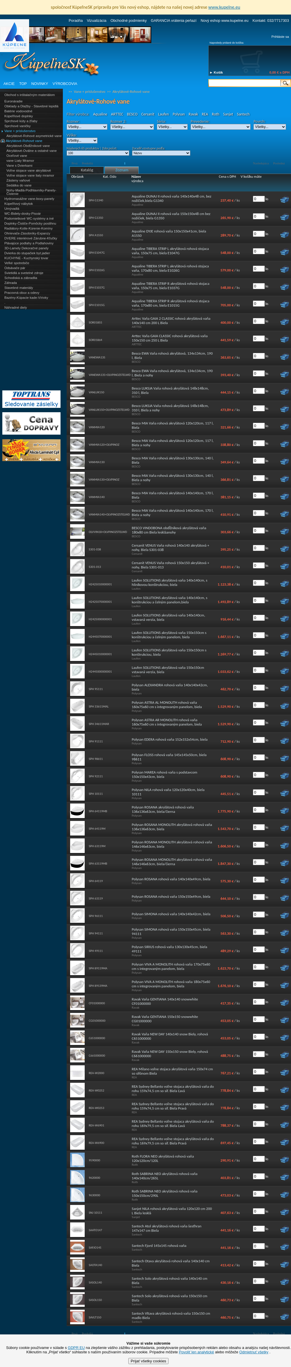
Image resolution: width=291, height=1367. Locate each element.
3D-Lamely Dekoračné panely (26, 248)
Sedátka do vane (18, 185)
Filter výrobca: (78, 114)
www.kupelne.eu (224, 7)
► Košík (216, 72)
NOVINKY (39, 83)
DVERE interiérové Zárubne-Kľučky (30, 238)
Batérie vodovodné (18, 111)
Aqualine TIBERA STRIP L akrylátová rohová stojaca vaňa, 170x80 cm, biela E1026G (170, 268)
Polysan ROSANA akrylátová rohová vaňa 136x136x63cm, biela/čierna (163, 809)
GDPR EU (76, 1347)
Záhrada (10, 283)
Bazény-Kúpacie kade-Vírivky (26, 297)
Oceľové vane (16, 155)
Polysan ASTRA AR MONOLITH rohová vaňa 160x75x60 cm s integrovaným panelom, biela (167, 722)
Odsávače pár (14, 268)
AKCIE (9, 83)
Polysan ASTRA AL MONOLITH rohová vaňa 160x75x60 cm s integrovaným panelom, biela (167, 704)
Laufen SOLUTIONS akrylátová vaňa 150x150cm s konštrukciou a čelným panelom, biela (169, 634)
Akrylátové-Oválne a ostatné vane (31, 150)
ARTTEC (117, 114)
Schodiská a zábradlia (20, 278)
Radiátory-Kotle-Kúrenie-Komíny (28, 228)
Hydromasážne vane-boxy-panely (29, 198)
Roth (215, 114)
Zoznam (122, 170)
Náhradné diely (15, 307)
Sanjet (228, 114)
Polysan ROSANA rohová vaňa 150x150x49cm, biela (171, 896)
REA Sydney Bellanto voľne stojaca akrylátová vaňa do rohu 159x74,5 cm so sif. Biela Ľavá (173, 1088)
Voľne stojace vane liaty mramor (30, 175)
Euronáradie (13, 101)
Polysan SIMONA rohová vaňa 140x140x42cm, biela (171, 914)
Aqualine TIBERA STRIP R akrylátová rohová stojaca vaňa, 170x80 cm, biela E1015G (171, 303)
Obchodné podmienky (129, 20)
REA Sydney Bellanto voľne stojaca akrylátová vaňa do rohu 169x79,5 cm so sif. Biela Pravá (173, 1141)
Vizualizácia (96, 20)
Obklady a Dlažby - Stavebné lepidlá (31, 106)
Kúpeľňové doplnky (18, 116)
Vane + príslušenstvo (20, 131)
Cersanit (148, 114)
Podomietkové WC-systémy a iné (29, 218)
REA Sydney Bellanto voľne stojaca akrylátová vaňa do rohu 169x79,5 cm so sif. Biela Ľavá (173, 1123)
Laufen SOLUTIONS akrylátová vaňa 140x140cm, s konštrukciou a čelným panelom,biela (169, 599)
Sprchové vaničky (17, 126)
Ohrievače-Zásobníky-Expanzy (27, 233)
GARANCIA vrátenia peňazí (173, 20)
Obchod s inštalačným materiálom (29, 95)
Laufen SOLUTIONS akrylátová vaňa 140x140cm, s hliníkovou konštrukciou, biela (169, 582)
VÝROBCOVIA (65, 83)
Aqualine (100, 114)
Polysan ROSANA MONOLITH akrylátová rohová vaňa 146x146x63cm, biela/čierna (172, 861)
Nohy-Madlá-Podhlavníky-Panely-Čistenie (31, 192)
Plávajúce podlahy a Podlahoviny (29, 243)
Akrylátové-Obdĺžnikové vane (28, 145)
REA (205, 114)
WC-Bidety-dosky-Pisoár (22, 213)
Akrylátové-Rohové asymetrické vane (34, 136)
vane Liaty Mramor (20, 160)
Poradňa (76, 20)
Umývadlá (11, 208)
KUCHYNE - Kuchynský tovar (26, 258)
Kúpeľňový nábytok (18, 203)
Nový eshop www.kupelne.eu (224, 20)
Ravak (193, 114)
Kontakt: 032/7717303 (271, 20)
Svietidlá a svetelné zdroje (23, 273)
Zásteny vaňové (18, 180)
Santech (243, 114)
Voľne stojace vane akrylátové (28, 170)
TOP (23, 83)
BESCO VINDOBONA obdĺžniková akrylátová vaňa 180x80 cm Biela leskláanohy (169, 530)
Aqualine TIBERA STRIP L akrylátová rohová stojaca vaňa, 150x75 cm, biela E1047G (170, 250)
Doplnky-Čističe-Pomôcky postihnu (30, 223)
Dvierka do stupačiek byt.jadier (27, 253)
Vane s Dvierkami (19, 165)
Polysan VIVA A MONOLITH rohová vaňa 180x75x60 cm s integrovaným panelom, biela (171, 984)
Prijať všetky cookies (148, 1361)
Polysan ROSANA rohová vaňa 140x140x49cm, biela (171, 879)
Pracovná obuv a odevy (21, 292)
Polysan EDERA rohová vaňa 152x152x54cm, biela (169, 739)
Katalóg (87, 170)
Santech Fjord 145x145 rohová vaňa (159, 1245)
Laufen (163, 114)
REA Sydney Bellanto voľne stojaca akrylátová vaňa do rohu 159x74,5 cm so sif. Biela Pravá (173, 1106)
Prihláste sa (280, 36)
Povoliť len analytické (196, 1352)
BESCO (132, 114)
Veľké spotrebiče (16, 263)
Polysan (179, 114)
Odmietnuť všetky (253, 1352)
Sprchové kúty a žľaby (20, 121)
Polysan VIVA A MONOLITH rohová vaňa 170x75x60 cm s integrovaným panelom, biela (171, 966)
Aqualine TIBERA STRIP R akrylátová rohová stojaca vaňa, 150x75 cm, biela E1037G (171, 285)
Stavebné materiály (18, 287)
